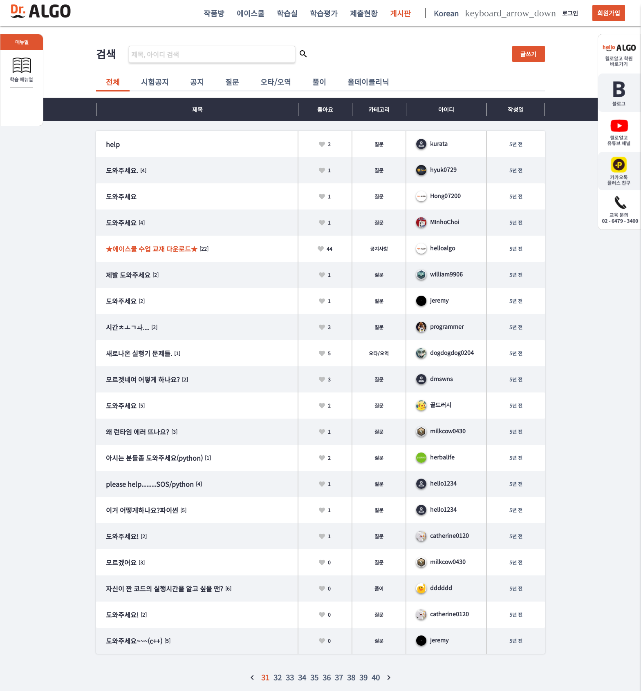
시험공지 (155, 81)
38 (351, 677)
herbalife (435, 457)
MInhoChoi (437, 222)
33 (290, 677)
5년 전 (515, 143)
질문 (232, 81)
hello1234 (436, 483)
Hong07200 (438, 196)
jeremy (432, 300)
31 (265, 677)
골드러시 (433, 405)
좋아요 (325, 109)
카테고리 (379, 109)
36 (327, 677)
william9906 (439, 274)
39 (363, 677)
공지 (197, 81)
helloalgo (435, 248)
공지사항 (379, 248)
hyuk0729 (436, 169)
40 (376, 677)
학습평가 (324, 13)
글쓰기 (528, 54)
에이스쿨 (250, 13)
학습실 (287, 13)
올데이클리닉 (368, 81)
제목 (197, 109)
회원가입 (608, 13)
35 (314, 677)
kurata (432, 143)
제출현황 (364, 13)
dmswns (434, 378)
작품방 (214, 13)
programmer (440, 326)
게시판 (400, 13)
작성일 (516, 109)
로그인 (570, 13)
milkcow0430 (441, 431)
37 (339, 677)
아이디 (446, 109)
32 (277, 677)
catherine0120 (442, 535)
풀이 (319, 81)
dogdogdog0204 (445, 352)
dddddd (434, 588)
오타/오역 (275, 81)
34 (302, 677)
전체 (113, 81)
